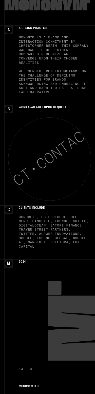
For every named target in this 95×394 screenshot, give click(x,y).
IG (30, 369)
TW (21, 369)
